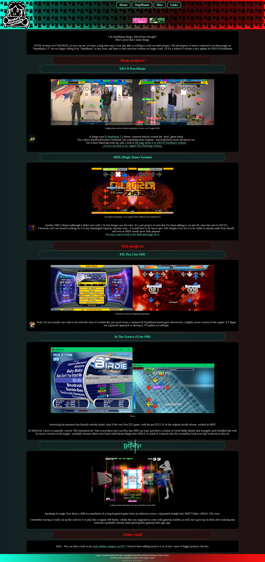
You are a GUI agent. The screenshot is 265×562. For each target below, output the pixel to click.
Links (174, 5)
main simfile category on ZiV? (109, 546)
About (123, 5)
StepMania (142, 5)
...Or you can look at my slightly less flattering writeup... (132, 145)
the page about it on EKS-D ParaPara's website (160, 142)
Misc (160, 5)
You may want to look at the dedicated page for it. (132, 234)
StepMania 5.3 (115, 136)
